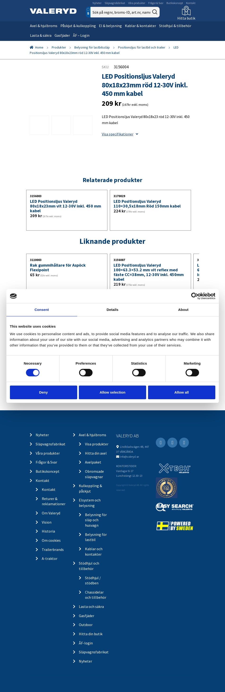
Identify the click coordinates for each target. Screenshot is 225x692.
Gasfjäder (62, 35)
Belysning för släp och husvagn (96, 520)
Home (39, 47)
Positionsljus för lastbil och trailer (141, 47)
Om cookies (51, 540)
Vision (46, 522)
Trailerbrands (53, 549)
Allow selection (112, 392)
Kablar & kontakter (140, 25)
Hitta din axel (96, 453)
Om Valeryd (51, 513)
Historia (48, 531)
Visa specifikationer (120, 134)
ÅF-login (86, 643)
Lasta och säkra (91, 606)
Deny (43, 392)
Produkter (59, 47)
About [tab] (183, 310)
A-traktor (49, 558)
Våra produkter (136, 3)
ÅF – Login (81, 35)
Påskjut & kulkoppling (78, 25)
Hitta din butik (90, 633)
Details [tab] (113, 310)
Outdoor (86, 624)
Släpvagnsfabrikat (115, 3)
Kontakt (190, 3)
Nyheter (97, 3)
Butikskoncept (174, 3)
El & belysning (110, 25)
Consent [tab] (41, 310)
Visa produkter (96, 444)
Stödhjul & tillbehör (175, 25)
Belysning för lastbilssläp (92, 47)
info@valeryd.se (129, 456)
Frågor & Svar (155, 3)
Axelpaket (93, 462)
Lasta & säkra (40, 35)
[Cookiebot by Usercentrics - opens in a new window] (194, 296)
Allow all (181, 392)
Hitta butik (186, 18)
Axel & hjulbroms (43, 25)
